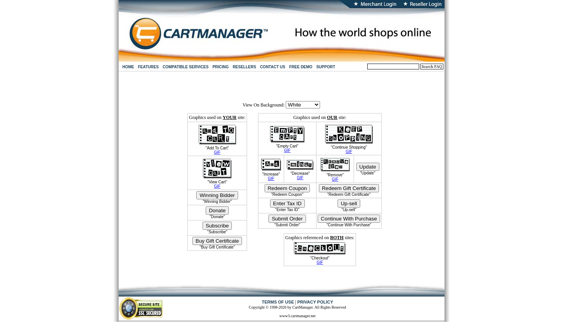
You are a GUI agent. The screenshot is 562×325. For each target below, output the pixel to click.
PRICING (220, 67)
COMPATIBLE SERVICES (186, 67)
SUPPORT (325, 67)
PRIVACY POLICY (315, 302)
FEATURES (148, 67)
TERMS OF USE (278, 302)
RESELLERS (244, 67)
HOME (128, 67)
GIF (217, 152)
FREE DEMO (300, 67)
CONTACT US (272, 67)
